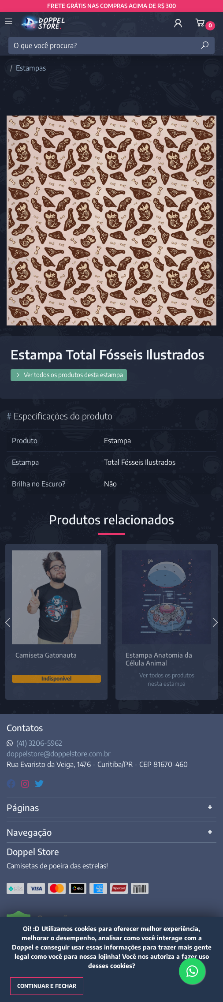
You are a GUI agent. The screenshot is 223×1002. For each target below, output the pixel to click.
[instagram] (26, 783)
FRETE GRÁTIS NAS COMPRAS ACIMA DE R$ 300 (111, 5)
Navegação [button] (29, 831)
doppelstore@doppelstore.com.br (59, 753)
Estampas (31, 68)
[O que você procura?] (111, 45)
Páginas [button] (23, 807)
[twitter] (39, 783)
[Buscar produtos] (205, 45)
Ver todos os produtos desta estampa (69, 374)
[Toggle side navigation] (9, 22)
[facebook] (12, 783)
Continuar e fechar (46, 986)
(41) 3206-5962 (39, 743)
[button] (178, 23)
